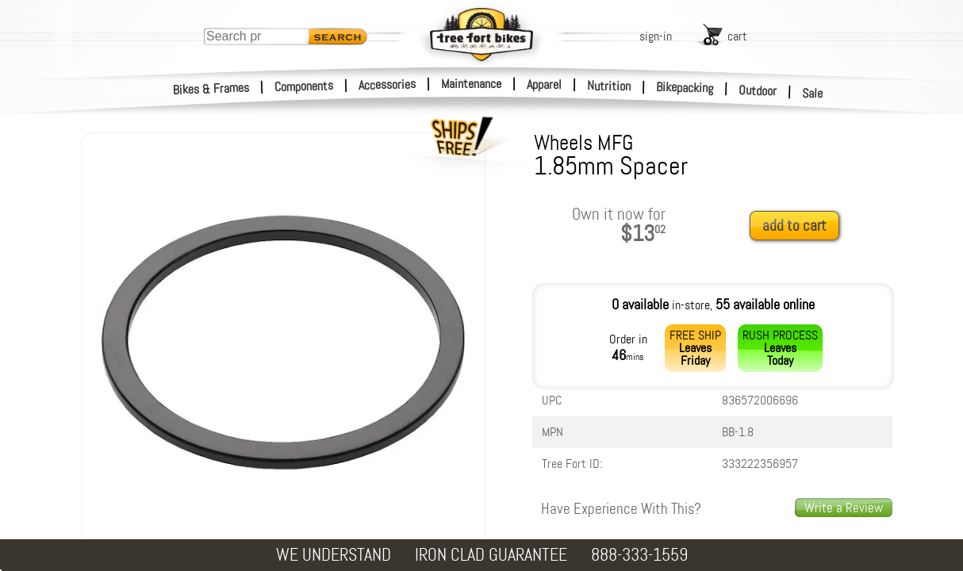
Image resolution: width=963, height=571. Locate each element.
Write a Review (843, 507)
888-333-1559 (639, 554)
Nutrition (609, 85)
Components (304, 86)
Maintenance (471, 83)
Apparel (544, 84)
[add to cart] (799, 226)
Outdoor (758, 90)
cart (737, 36)
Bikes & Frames (211, 88)
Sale (812, 93)
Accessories (387, 84)
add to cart (794, 226)
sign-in (655, 36)
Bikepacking (685, 88)
